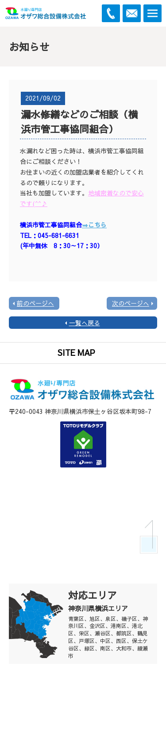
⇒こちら (94, 224)
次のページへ (130, 303)
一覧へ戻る (84, 322)
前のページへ (35, 303)
